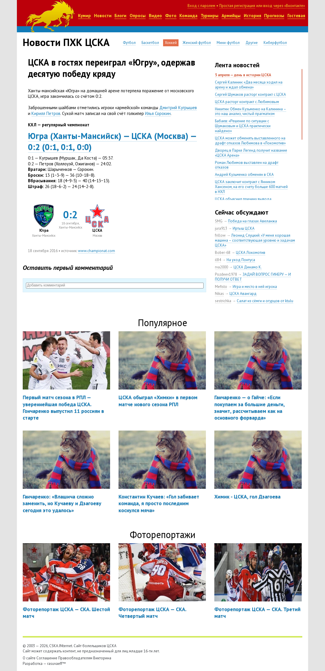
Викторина (102, 658)
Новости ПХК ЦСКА (66, 42)
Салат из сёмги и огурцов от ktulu (265, 300)
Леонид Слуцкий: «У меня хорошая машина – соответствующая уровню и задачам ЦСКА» (255, 240)
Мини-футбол (228, 42)
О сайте (29, 658)
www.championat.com (96, 250)
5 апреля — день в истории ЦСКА (243, 74)
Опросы (138, 15)
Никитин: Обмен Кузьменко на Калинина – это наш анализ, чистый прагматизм (250, 111)
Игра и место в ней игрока (255, 286)
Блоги (120, 15)
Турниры (209, 15)
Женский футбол (197, 42)
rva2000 (221, 267)
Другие (251, 42)
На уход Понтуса (241, 259)
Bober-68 (222, 252)
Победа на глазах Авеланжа (252, 221)
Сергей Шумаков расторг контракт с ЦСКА (250, 94)
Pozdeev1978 (226, 274)
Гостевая (296, 15)
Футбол (129, 42)
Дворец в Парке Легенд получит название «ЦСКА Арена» (251, 153)
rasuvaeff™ (56, 663)
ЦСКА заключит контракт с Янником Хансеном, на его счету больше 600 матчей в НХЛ (251, 186)
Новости (103, 15)
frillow (220, 235)
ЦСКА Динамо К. (248, 267)
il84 (218, 259)
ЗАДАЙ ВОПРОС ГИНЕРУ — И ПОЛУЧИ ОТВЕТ (253, 277)
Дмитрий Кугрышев (178, 107)
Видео (155, 15)
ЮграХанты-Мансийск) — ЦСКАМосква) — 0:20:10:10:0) (112, 141)
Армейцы (231, 15)
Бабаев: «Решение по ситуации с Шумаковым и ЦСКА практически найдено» (243, 125)
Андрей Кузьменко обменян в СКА (244, 174)
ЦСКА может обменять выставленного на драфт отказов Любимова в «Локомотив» (250, 141)
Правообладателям (75, 658)
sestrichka (223, 300)
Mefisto (221, 286)
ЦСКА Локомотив (250, 252)
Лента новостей (237, 65)
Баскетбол (150, 42)
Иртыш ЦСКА (244, 228)
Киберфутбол (275, 42)
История (252, 15)
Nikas (219, 293)
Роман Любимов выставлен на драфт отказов (246, 165)
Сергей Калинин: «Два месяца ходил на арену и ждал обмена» (248, 85)
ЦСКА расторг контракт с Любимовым (247, 101)
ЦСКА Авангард (243, 293)
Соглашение (46, 658)
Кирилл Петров (45, 113)
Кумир (84, 15)
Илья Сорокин (158, 113)
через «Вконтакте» (289, 5)
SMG (218, 221)
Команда (188, 15)
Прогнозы (274, 15)
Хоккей (171, 42)
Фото (170, 15)
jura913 (221, 228)
